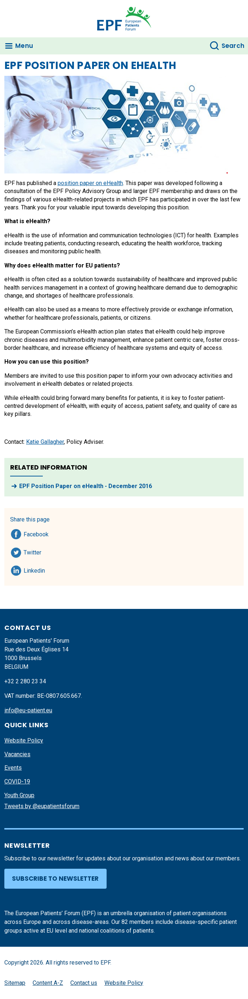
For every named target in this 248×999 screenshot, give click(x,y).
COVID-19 (17, 781)
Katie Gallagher (45, 441)
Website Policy (23, 740)
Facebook (36, 533)
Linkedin (35, 569)
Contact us (83, 982)
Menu (24, 45)
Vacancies (17, 754)
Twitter (35, 551)
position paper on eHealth (90, 183)
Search (233, 45)
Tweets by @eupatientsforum (41, 806)
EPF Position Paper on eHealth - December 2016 (85, 486)
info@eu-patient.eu (28, 710)
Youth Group (19, 795)
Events (13, 767)
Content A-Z (48, 982)
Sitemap (14, 982)
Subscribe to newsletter (55, 878)
